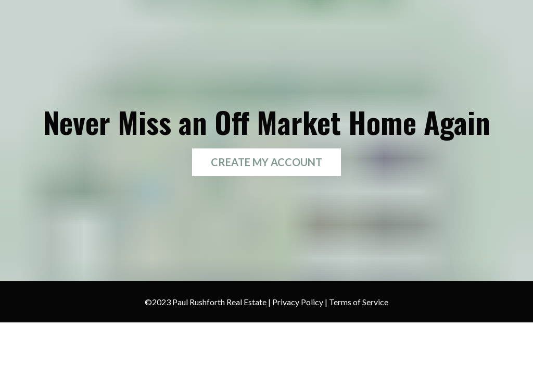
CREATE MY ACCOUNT (266, 162)
